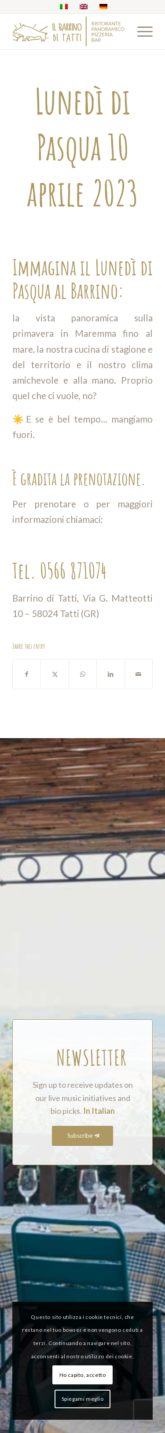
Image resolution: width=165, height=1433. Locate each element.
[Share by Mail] (138, 674)
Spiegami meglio (83, 1398)
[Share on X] (54, 674)
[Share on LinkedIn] (110, 674)
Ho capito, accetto (82, 1375)
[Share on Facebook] (26, 674)
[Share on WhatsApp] (82, 674)
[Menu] (140, 31)
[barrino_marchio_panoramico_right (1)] (68, 31)
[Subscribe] (82, 1136)
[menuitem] (140, 31)
